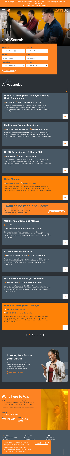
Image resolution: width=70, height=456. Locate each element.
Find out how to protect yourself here (35, 5)
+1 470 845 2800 (23, 420)
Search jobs (8, 70)
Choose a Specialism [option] (9, 65)
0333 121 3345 (8, 419)
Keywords (13, 50)
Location (37, 50)
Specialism (13, 64)
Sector (37, 57)
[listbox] (13, 58)
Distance (13, 57)
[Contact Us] (8, 10)
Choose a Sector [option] (31, 58)
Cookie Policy (21, 451)
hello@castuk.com (10, 414)
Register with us (14, 372)
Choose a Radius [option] (8, 58)
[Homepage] (61, 10)
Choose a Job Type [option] (32, 65)
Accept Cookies (41, 443)
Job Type (37, 64)
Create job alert (55, 212)
